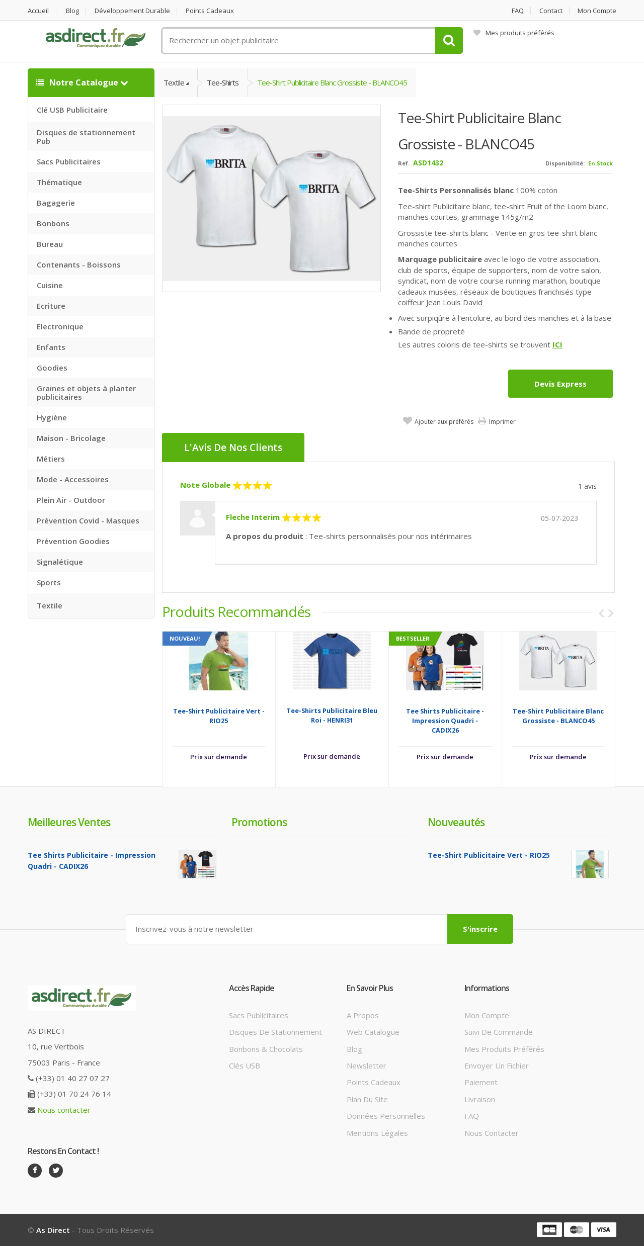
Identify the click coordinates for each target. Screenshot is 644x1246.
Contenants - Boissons (79, 264)
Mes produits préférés (513, 32)
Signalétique (60, 562)
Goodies (52, 368)
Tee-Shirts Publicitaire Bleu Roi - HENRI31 (331, 715)
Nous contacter (64, 1110)
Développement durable (132, 11)
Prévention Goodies (73, 541)
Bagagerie (56, 203)
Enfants (51, 347)
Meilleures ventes (69, 822)
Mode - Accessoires (73, 479)
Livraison (479, 1099)
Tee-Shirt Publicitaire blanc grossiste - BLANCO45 (332, 82)
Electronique (60, 326)
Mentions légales (377, 1133)
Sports (49, 582)
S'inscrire (480, 929)
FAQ (518, 11)
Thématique (59, 182)
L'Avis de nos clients (233, 447)
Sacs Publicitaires (69, 161)
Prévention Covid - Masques (88, 520)
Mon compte (597, 11)
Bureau (50, 244)
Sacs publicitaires (258, 1015)
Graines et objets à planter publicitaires (86, 392)
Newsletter (366, 1065)
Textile (49, 605)
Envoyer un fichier (496, 1065)
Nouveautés (456, 822)
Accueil (38, 11)
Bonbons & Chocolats (266, 1049)
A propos (363, 1015)
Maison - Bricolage (71, 438)
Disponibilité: (565, 163)
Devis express (560, 384)
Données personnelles (386, 1116)
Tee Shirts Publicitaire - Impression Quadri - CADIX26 (445, 720)
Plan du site (367, 1099)
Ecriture (51, 306)
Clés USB (244, 1065)
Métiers (51, 459)
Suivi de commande (498, 1032)
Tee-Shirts (222, 82)
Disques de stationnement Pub (86, 136)
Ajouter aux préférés (444, 421)
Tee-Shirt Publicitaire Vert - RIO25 (219, 715)
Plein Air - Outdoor (71, 500)
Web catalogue (373, 1032)
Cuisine (50, 285)
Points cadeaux (210, 11)
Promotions (259, 822)
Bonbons (53, 223)
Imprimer (502, 421)
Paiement (481, 1082)
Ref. (404, 163)
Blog (72, 11)
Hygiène (52, 417)
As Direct (53, 1230)
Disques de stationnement (275, 1032)
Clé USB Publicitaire (72, 110)
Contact (550, 11)
